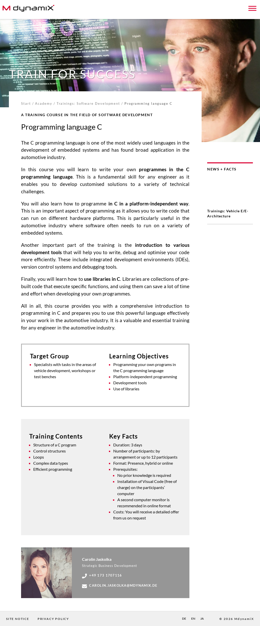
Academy (43, 103)
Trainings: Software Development (88, 103)
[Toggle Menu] (252, 8)
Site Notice (17, 619)
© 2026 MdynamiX (236, 619)
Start (26, 103)
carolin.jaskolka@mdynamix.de (119, 585)
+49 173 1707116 (102, 575)
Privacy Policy (53, 619)
